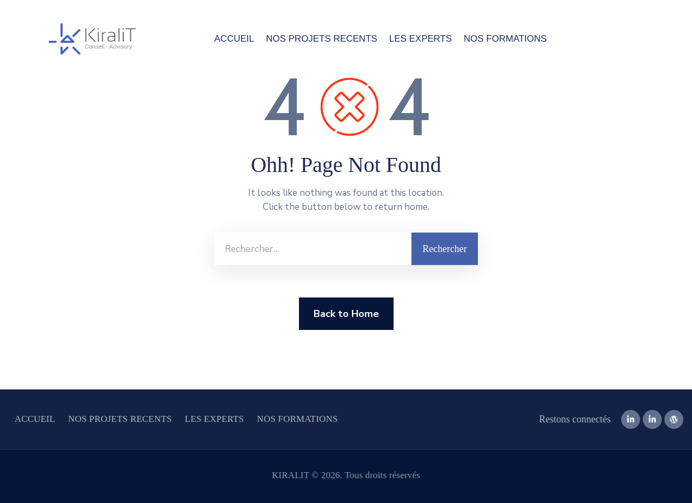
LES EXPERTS (420, 39)
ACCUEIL (234, 39)
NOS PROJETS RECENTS (321, 39)
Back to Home (346, 313)
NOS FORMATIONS (505, 39)
